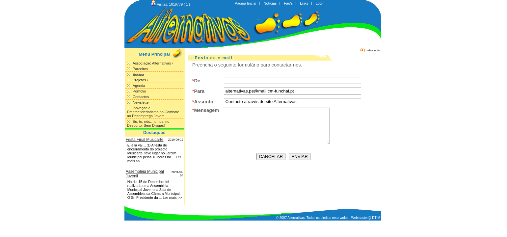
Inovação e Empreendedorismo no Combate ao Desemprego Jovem (153, 112)
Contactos (141, 97)
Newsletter (141, 102)
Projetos (140, 80)
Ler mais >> (172, 197)
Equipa (138, 74)
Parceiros (140, 69)
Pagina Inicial (245, 3)
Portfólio (139, 91)
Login (320, 3)
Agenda (139, 86)
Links (304, 3)
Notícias (270, 3)
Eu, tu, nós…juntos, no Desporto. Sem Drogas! (148, 123)
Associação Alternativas (153, 63)
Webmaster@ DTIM (365, 218)
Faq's (288, 3)
